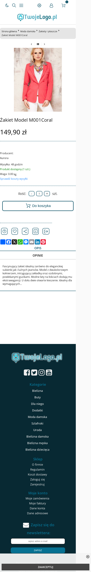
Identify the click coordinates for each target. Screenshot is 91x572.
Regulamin (45, 467)
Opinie (44, 256)
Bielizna (45, 388)
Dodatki (45, 408)
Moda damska (28, 31)
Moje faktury (45, 501)
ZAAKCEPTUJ (45, 567)
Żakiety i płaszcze (49, 31)
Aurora (5, 158)
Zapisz (45, 547)
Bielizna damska (45, 434)
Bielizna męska (45, 440)
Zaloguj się (45, 477)
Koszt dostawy (45, 472)
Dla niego (45, 401)
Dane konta (45, 506)
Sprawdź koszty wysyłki (15, 179)
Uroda (45, 427)
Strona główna (10, 31)
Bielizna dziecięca (45, 447)
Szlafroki (45, 421)
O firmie (45, 462)
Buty (45, 395)
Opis (44, 248)
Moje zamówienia (45, 496)
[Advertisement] (45, 317)
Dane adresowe (45, 511)
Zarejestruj (45, 481)
